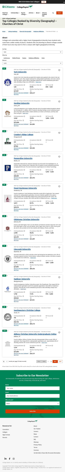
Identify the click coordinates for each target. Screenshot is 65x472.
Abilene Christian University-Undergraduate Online (35, 334)
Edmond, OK (17, 222)
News (35, 434)
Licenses (36, 450)
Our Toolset (37, 429)
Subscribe (33, 411)
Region (24, 58)
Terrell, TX (16, 312)
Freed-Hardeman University (25, 188)
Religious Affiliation (39, 31)
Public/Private (16, 58)
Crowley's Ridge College (23, 134)
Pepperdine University (23, 158)
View (44, 2)
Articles (31, 13)
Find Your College (5, 13)
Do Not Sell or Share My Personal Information (47, 453)
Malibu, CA (17, 161)
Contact (36, 437)
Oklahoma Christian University (26, 219)
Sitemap (36, 442)
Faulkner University (22, 279)
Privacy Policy (38, 445)
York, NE (16, 74)
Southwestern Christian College (27, 310)
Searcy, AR (17, 105)
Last (60, 361)
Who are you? (9, 400)
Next (55, 361)
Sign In (59, 13)
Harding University (21, 103)
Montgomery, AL (18, 281)
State (43, 58)
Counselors (6, 429)
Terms (35, 447)
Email (7, 392)
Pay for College (23, 13)
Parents (5, 437)
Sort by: (4, 49)
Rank (5, 52)
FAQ (35, 439)
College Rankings (12, 31)
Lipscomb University (22, 249)
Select (8, 403)
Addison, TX (17, 336)
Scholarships (15, 13)
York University (20, 72)
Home (3, 31)
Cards (5, 63)
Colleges (5, 432)
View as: (4, 60)
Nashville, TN (17, 251)
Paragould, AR (18, 137)
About (37, 13)
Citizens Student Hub (44, 14)
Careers (36, 431)
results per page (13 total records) (14, 361)
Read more (38, 82)
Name (7, 385)
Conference (7, 58)
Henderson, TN (18, 190)
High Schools (6, 435)
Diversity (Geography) (25, 31)
